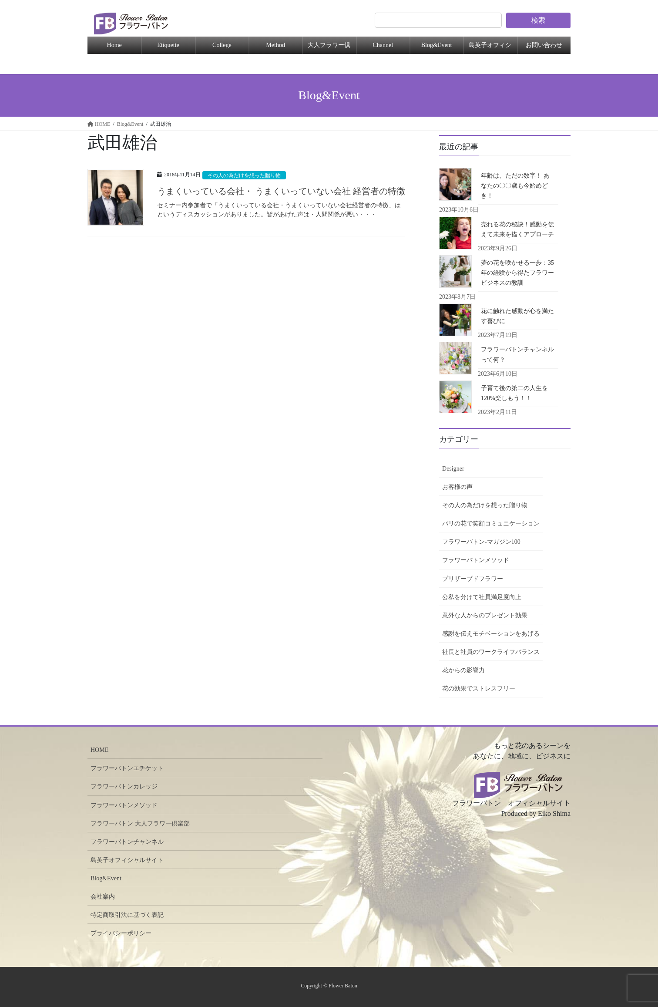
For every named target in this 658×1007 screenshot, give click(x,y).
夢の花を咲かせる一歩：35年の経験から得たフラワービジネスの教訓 (517, 272)
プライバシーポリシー (121, 933)
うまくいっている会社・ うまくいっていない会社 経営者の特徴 (281, 191)
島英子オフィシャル (490, 48)
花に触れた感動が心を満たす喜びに (517, 316)
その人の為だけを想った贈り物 (247, 175)
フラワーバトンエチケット (127, 768)
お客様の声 (457, 487)
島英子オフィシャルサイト (127, 860)
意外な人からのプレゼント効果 (484, 615)
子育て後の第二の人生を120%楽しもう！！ (514, 393)
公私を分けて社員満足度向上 (481, 597)
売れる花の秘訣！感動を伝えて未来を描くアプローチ (517, 229)
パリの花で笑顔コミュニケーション (491, 523)
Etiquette (168, 45)
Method (275, 45)
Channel (383, 45)
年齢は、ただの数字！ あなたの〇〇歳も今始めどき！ (515, 185)
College (222, 45)
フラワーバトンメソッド (475, 560)
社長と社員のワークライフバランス (491, 652)
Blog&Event (436, 45)
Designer (453, 468)
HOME (99, 750)
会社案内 (103, 896)
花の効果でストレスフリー (478, 688)
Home (114, 45)
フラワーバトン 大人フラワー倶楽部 (140, 823)
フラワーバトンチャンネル (127, 842)
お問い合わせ (544, 45)
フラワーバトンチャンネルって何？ (517, 354)
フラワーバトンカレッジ (124, 786)
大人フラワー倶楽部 (329, 48)
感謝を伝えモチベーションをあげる (491, 633)
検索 (538, 20)
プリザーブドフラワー (472, 579)
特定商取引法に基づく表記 (127, 915)
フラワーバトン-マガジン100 (481, 542)
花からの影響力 (463, 670)
